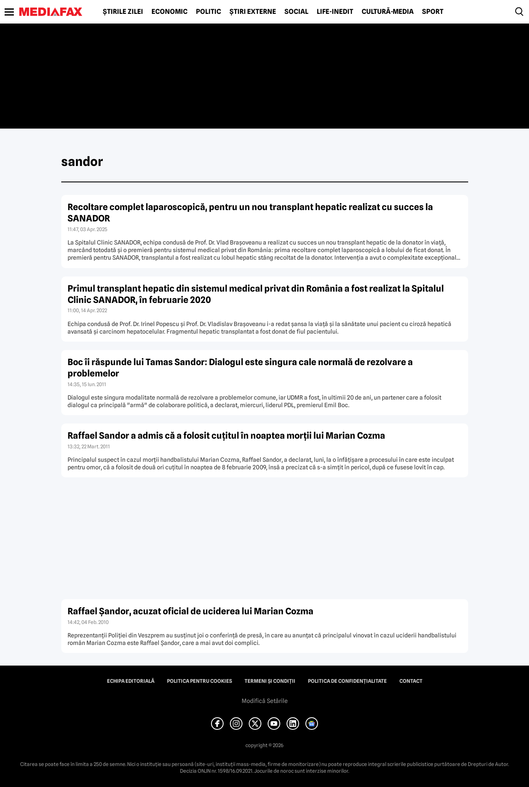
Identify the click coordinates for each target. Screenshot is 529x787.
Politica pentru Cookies (199, 681)
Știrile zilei (123, 11)
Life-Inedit (335, 11)
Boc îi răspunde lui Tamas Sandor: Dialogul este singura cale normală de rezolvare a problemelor (240, 368)
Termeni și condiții (270, 681)
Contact (410, 681)
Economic (169, 11)
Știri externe (252, 11)
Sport (432, 11)
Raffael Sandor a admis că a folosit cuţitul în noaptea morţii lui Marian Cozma (226, 435)
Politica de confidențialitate (347, 681)
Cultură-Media (388, 11)
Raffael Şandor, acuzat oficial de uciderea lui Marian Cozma (190, 611)
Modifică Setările (265, 701)
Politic (208, 11)
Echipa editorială (130, 681)
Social (296, 11)
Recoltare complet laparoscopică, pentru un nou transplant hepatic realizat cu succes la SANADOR (250, 213)
